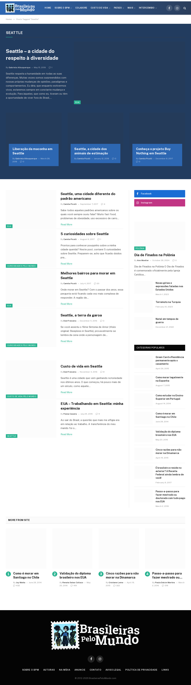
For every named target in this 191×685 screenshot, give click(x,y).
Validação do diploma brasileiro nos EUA (168, 433)
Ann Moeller (143, 260)
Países (118, 8)
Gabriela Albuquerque (19, 67)
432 (16, 585)
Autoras (49, 670)
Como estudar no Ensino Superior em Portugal (169, 397)
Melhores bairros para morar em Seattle (88, 275)
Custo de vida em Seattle (81, 366)
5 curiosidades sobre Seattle (85, 234)
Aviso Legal (113, 670)
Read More (66, 224)
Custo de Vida (99, 8)
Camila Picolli (83, 158)
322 (116, 585)
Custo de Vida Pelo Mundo (21, 396)
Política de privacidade (141, 670)
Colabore (81, 8)
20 (96, 283)
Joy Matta (20, 582)
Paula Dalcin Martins (165, 582)
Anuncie (79, 670)
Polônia (140, 248)
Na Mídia (64, 670)
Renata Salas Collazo (72, 582)
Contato (95, 670)
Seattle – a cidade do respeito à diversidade (32, 54)
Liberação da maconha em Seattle (32, 151)
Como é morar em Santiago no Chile (166, 415)
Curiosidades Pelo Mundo (21, 266)
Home (48, 8)
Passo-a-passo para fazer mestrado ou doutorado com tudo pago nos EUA (170, 496)
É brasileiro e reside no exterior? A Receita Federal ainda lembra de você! (170, 472)
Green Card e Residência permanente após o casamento (170, 360)
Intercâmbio (147, 8)
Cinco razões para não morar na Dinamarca (168, 451)
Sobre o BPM (62, 8)
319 (165, 585)
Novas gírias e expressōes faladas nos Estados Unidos (169, 286)
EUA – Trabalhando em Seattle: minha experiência (92, 406)
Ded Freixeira (69, 321)
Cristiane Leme (116, 582)
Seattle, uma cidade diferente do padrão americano (88, 196)
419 (74, 585)
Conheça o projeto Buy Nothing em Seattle (153, 151)
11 (98, 414)
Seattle (11, 436)
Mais (130, 8)
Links (165, 670)
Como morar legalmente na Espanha (169, 379)
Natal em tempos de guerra (167, 321)
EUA (77, 102)
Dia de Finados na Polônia (154, 255)
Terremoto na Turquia (168, 302)
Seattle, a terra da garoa (81, 315)
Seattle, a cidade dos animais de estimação (91, 151)
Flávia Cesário (70, 414)
